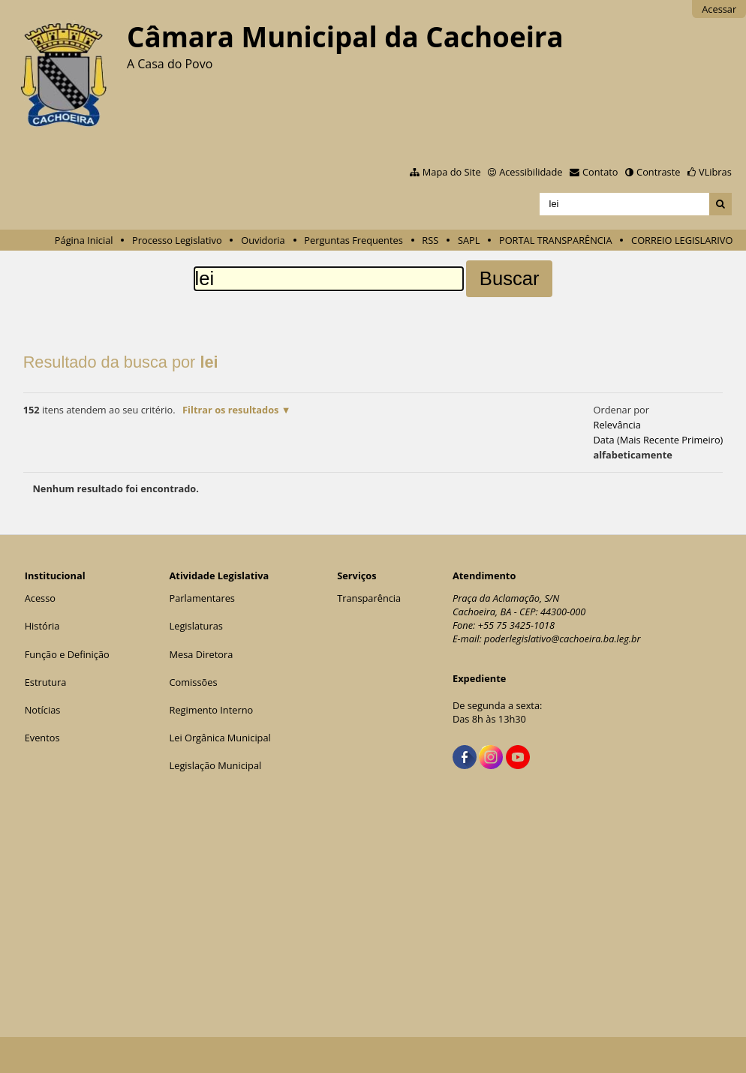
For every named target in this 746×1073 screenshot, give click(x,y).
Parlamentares (202, 598)
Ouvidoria (263, 240)
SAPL (469, 240)
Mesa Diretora (201, 654)
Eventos (42, 737)
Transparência (369, 598)
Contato (600, 172)
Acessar (719, 9)
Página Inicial (84, 240)
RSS (430, 240)
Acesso (40, 598)
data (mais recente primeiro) (658, 439)
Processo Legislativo (177, 240)
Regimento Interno (212, 710)
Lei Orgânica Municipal (220, 737)
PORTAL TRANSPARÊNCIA (555, 240)
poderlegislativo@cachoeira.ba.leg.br (562, 638)
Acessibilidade (530, 172)
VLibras (715, 172)
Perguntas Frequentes (353, 240)
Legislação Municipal (216, 765)
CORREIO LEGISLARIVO (681, 240)
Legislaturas (196, 626)
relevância (616, 424)
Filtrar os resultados (230, 409)
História (42, 626)
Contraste (658, 172)
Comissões (194, 682)
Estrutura (46, 682)
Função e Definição (67, 654)
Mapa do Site (452, 172)
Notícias (43, 710)
